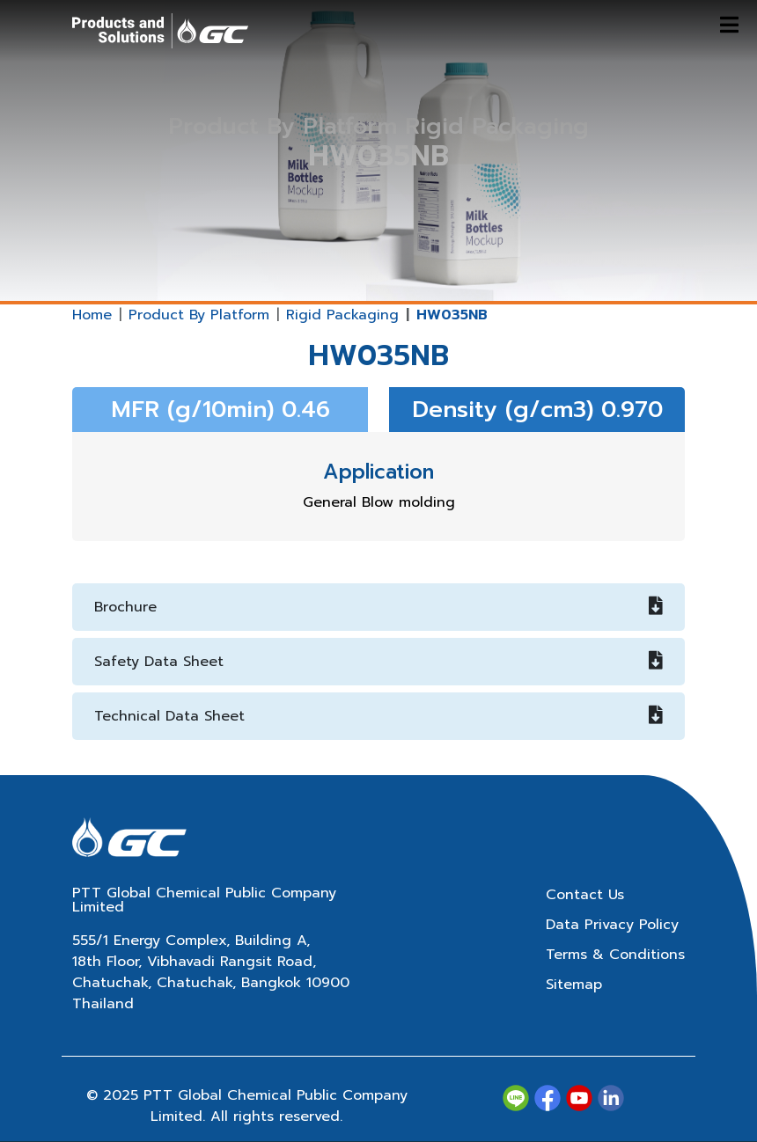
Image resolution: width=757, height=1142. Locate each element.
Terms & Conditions (615, 954)
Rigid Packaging (342, 315)
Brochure (378, 607)
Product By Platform (199, 315)
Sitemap (574, 984)
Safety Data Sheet (378, 661)
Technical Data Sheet (378, 716)
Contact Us (585, 894)
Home (92, 315)
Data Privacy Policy (612, 924)
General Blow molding (379, 502)
